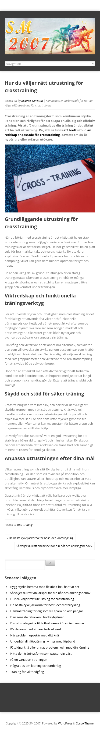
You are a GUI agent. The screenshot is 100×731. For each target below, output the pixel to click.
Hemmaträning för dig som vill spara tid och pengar (46, 611)
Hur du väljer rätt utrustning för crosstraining (42, 599)
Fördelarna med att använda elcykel (35, 629)
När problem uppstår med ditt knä (34, 635)
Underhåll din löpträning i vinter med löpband (42, 641)
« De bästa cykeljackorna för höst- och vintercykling (40, 538)
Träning (28, 525)
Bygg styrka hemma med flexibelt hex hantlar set (44, 587)
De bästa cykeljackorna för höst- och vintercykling (45, 605)
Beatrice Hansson (32, 101)
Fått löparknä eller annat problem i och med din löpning (49, 647)
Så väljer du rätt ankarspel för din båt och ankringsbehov (50, 593)
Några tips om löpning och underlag (35, 666)
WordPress (65, 723)
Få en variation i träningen (28, 659)
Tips (19, 525)
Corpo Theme (85, 723)
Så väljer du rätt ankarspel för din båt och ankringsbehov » (55, 546)
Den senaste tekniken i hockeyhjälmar (37, 617)
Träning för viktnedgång (27, 672)
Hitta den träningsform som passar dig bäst (41, 653)
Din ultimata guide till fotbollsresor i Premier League (47, 623)
